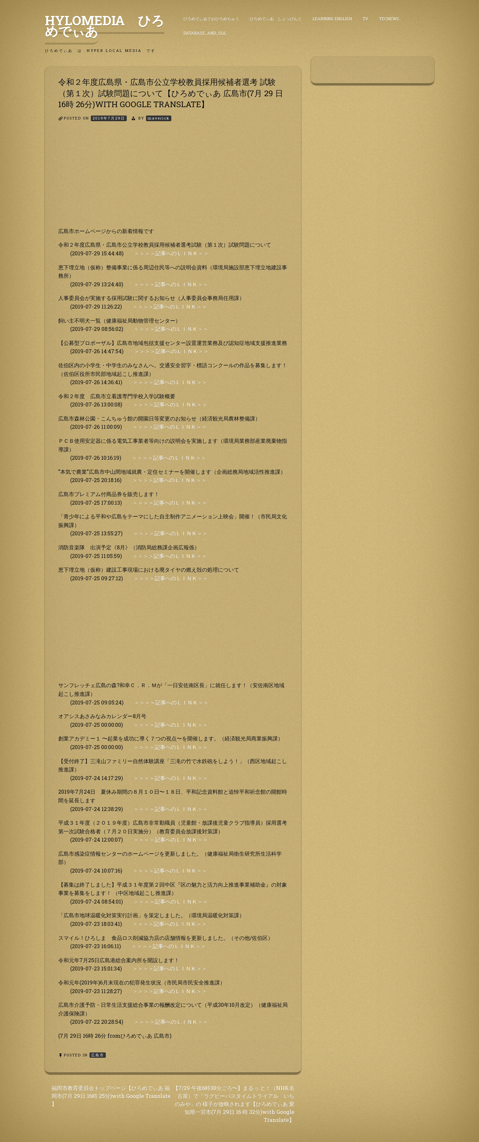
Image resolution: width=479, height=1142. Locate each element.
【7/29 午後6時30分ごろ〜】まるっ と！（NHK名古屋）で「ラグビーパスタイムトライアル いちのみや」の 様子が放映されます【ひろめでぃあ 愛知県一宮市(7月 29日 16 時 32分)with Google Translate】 (233, 1103)
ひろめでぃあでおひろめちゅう (211, 18)
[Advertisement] (173, 180)
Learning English (332, 18)
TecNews (389, 18)
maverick (159, 118)
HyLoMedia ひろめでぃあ (104, 26)
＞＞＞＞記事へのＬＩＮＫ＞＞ (171, 253)
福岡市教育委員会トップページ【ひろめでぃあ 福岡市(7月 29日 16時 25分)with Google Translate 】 (111, 1095)
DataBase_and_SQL (204, 33)
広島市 (97, 1054)
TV (365, 18)
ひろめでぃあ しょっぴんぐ (276, 18)
